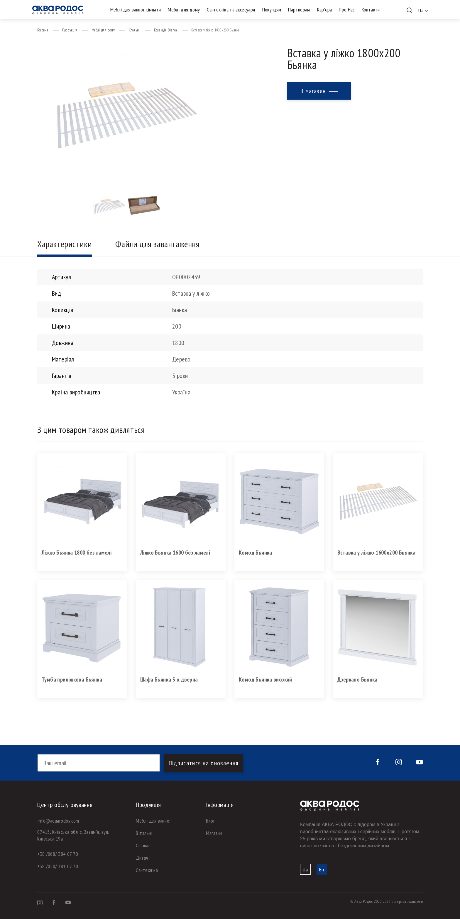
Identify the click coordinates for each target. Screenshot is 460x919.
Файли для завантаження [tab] (157, 244)
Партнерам (299, 9)
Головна (42, 30)
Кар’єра (324, 9)
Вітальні (144, 833)
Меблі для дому (184, 9)
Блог (210, 820)
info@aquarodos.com (58, 820)
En (321, 869)
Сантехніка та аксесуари (231, 9)
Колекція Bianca (165, 30)
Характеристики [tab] (64, 244)
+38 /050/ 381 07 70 (57, 866)
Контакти (371, 9)
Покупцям (271, 9)
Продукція (69, 30)
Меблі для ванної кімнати (135, 9)
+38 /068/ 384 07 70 (57, 854)
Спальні (134, 30)
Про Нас (347, 9)
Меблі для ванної (153, 820)
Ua (305, 869)
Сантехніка (147, 870)
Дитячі (143, 857)
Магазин (214, 833)
